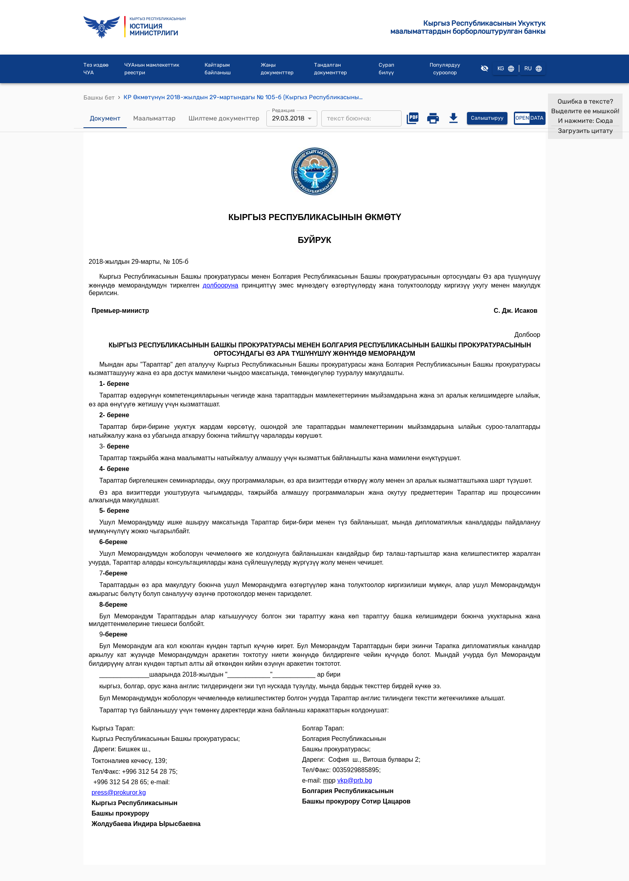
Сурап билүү (386, 69)
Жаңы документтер (277, 69)
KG (505, 68)
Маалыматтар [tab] (154, 118)
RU (533, 68)
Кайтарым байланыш (218, 69)
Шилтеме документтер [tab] (224, 118)
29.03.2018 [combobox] (288, 118)
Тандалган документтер (330, 69)
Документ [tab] (105, 118)
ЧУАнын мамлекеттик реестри (151, 69)
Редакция (283, 110)
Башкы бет (99, 97)
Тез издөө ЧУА (95, 69)
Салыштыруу (487, 118)
